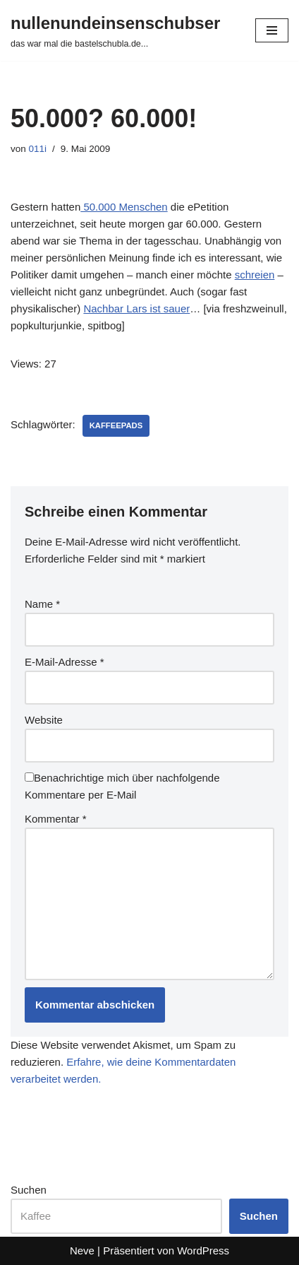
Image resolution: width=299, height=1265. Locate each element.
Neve (82, 1251)
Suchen (29, 1190)
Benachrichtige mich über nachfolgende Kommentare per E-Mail (122, 786)
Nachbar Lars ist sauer (136, 308)
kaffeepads (116, 425)
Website (44, 720)
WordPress (203, 1251)
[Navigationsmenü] (271, 30)
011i (38, 148)
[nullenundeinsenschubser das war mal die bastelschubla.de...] (115, 30)
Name (42, 604)
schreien (255, 275)
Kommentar (56, 819)
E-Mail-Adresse (64, 662)
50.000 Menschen (123, 207)
